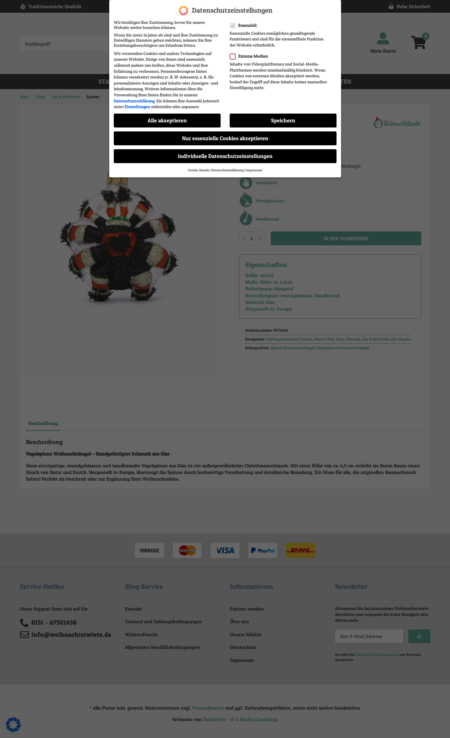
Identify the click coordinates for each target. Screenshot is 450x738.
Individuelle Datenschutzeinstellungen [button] (225, 156)
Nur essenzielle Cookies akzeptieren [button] (225, 138)
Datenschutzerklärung (134, 100)
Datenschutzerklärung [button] (227, 170)
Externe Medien (251, 56)
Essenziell (245, 25)
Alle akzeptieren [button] (167, 120)
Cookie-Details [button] (198, 170)
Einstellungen (137, 106)
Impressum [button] (254, 170)
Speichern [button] (283, 120)
